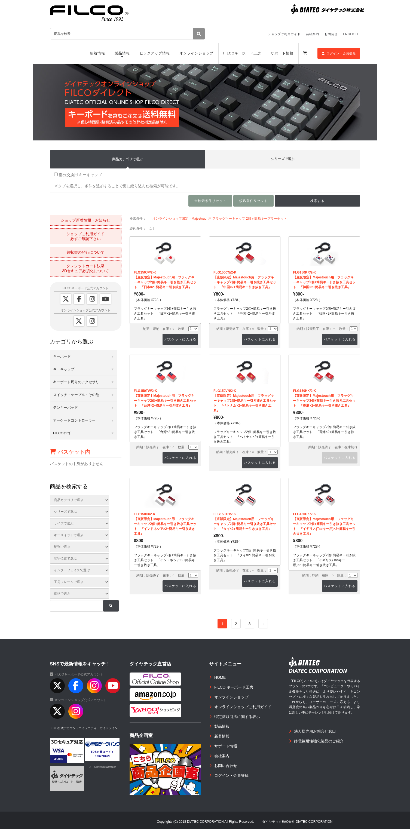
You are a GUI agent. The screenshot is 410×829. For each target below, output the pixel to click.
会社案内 (312, 34)
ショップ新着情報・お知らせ (85, 220)
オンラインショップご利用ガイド (242, 707)
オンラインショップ (196, 53)
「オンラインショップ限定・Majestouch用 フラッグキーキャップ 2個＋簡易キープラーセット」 (219, 218)
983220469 (102, 756)
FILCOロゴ (62, 433)
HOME (220, 677)
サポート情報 (282, 53)
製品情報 (122, 53)
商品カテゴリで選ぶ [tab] (127, 159)
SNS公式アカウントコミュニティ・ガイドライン (84, 728)
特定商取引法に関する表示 (237, 716)
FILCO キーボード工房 (233, 687)
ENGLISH (350, 34)
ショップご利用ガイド (284, 34)
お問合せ (331, 34)
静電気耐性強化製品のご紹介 (319, 741)
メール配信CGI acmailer (102, 767)
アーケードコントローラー (74, 420)
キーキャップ (63, 369)
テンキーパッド (65, 408)
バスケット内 (70, 452)
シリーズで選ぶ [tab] (282, 159)
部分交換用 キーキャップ (78, 175)
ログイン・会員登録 (339, 53)
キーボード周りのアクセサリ (76, 382)
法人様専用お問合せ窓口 (315, 731)
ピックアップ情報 (155, 53)
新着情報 (97, 53)
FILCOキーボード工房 (242, 53)
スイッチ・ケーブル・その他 (76, 395)
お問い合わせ (225, 765)
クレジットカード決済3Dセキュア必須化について (85, 268)
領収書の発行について (85, 252)
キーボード (62, 356)
